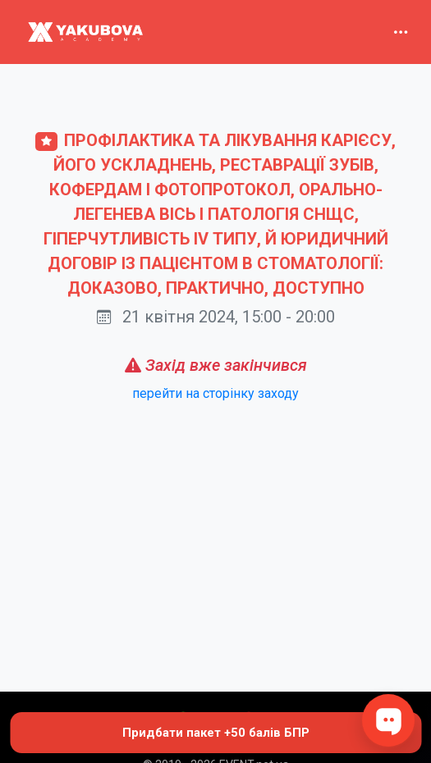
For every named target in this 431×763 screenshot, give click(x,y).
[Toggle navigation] (400, 32)
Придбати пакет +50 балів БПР (215, 732)
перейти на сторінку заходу (215, 393)
